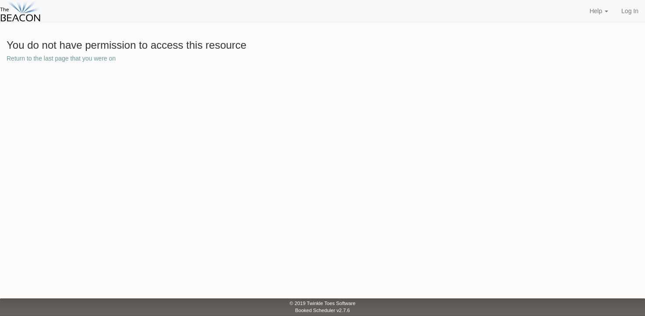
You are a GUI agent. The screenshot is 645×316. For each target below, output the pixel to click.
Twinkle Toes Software (331, 303)
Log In (629, 10)
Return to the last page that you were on (61, 58)
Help (598, 10)
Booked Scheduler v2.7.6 (322, 310)
